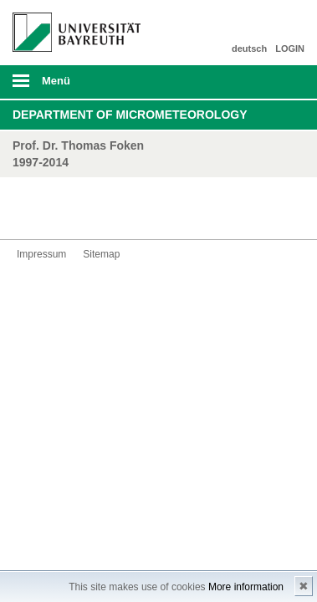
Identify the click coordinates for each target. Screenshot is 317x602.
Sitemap (101, 254)
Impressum (41, 254)
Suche (276, 82)
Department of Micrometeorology (130, 114)
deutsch (249, 48)
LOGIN (289, 48)
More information (246, 587)
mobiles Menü (70, 86)
